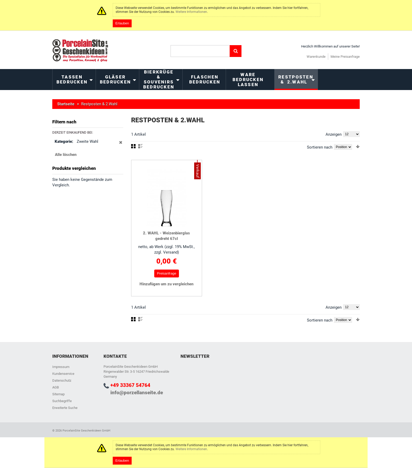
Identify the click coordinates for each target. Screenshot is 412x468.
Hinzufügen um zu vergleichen (166, 284)
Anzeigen (334, 134)
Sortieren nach (319, 147)
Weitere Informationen (191, 12)
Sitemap (58, 394)
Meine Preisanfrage (345, 57)
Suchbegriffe (62, 401)
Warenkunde (316, 57)
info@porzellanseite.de (136, 393)
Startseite (65, 104)
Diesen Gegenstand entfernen (120, 145)
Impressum (60, 367)
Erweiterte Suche (65, 407)
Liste (140, 146)
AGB (55, 387)
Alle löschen (65, 154)
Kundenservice (63, 373)
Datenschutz (61, 380)
